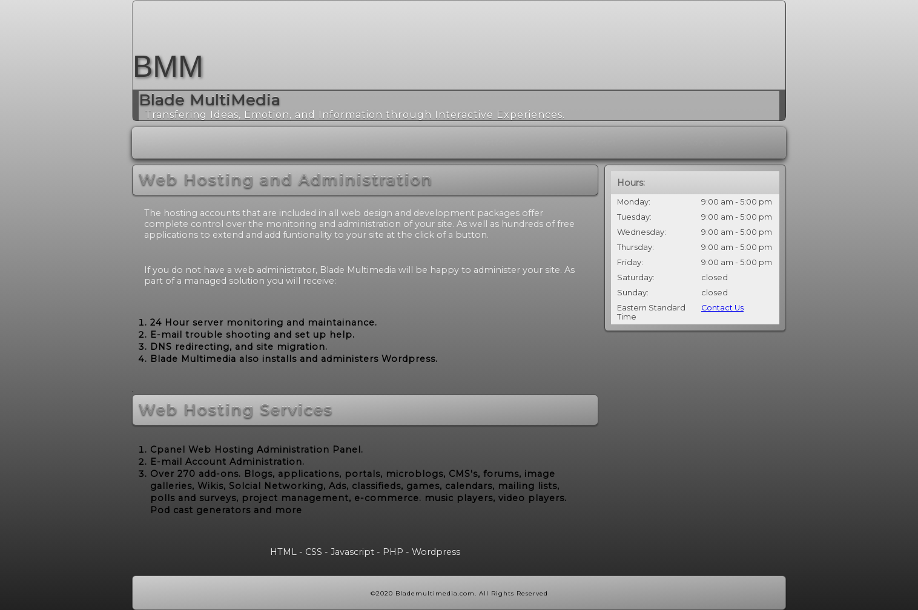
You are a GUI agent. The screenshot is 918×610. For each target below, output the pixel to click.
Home (178, 142)
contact (627, 142)
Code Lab (732, 142)
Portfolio (524, 142)
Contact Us (722, 307)
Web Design (285, 142)
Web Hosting (409, 142)
